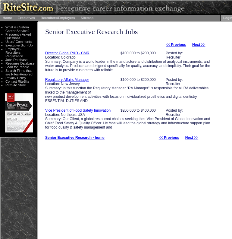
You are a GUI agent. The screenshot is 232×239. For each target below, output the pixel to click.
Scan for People (17, 67)
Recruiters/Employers (58, 18)
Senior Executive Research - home (75, 137)
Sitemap (87, 18)
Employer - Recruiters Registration (14, 52)
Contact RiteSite (17, 81)
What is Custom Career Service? (17, 29)
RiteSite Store (15, 85)
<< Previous (176, 45)
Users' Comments (18, 41)
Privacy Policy (15, 78)
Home (7, 18)
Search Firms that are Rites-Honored (19, 72)
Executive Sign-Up (19, 45)
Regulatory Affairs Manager (67, 80)
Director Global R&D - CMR (67, 53)
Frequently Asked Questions (18, 36)
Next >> (198, 45)
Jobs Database (16, 60)
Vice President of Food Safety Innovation (78, 110)
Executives (26, 18)
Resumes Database (20, 63)
